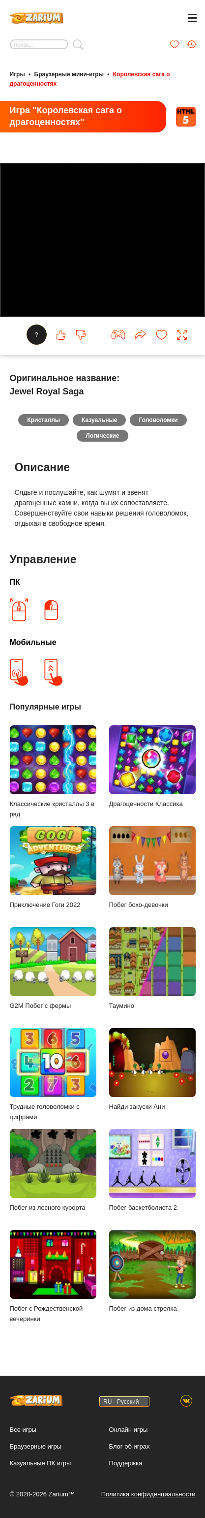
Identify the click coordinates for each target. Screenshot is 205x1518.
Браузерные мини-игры (69, 74)
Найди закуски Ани (152, 1069)
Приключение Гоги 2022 (53, 867)
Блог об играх (129, 1446)
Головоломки (158, 420)
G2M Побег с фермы (53, 968)
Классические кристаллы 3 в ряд (53, 771)
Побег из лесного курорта (53, 1170)
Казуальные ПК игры (40, 1463)
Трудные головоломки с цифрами (53, 1074)
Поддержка (126, 1463)
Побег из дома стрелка (152, 1271)
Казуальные (99, 420)
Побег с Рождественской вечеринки (53, 1276)
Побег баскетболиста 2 (152, 1170)
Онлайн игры (128, 1429)
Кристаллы (43, 420)
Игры (17, 74)
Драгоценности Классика (152, 766)
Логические (102, 435)
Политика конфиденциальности (148, 1494)
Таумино (152, 968)
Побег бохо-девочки (152, 867)
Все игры (23, 1429)
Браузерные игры (36, 1446)
